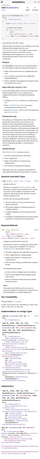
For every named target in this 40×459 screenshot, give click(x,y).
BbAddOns (31, 428)
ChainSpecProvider (8, 408)
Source (3, 10)
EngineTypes (21, 349)
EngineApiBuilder (13, 362)
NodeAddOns (18, 2)
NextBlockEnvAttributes (10, 356)
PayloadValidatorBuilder (17, 415)
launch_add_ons (15, 30)
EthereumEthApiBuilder (11, 439)
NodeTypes (5, 340)
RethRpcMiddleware (22, 377)
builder (7, 5)
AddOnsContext (20, 34)
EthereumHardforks (8, 345)
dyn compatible (16, 301)
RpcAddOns (24, 396)
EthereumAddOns (26, 328)
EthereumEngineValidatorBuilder (14, 440)
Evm (25, 353)
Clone (32, 23)
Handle (13, 23)
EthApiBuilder (14, 358)
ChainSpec (14, 344)
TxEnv (4, 375)
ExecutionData (6, 351)
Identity (21, 380)
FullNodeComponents (14, 19)
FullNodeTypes (14, 338)
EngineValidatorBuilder (16, 364)
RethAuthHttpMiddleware (10, 380)
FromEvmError (18, 366)
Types (22, 338)
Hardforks (22, 344)
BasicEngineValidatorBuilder (10, 451)
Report (23, 238)
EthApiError (9, 366)
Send (26, 15)
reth (2, 5)
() (29, 316)
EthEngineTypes (25, 435)
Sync (25, 23)
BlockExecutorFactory (20, 371)
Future (17, 36)
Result (32, 36)
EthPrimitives (23, 340)
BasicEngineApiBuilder (8, 446)
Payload (13, 349)
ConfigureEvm (6, 355)
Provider (23, 406)
